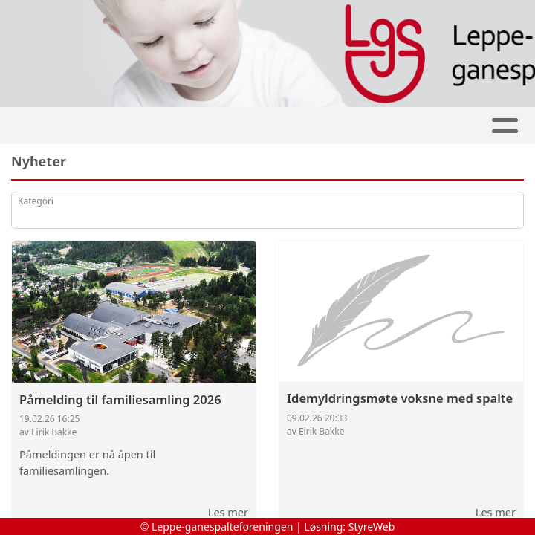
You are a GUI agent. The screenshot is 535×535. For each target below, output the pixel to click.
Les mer (228, 512)
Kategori (36, 201)
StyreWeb (371, 526)
